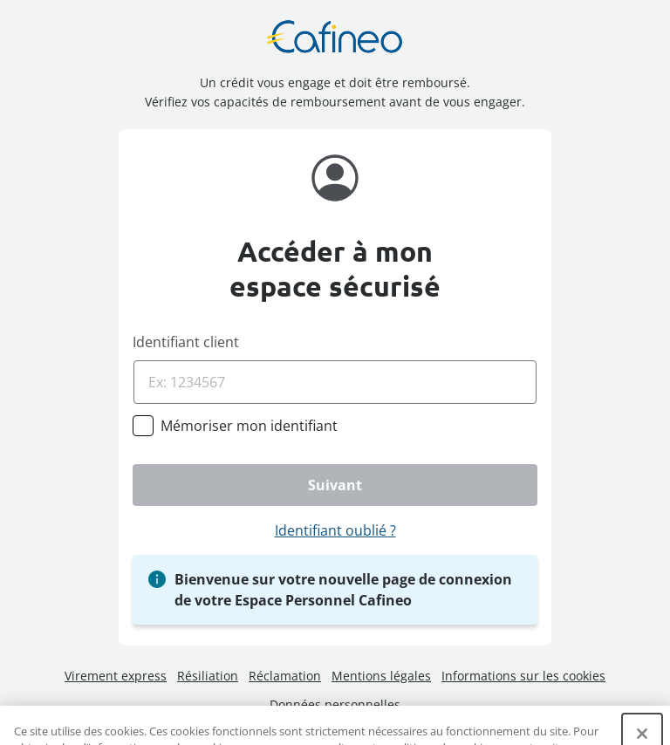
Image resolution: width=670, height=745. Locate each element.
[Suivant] (335, 485)
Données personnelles (335, 704)
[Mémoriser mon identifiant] (249, 425)
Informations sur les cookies (523, 675)
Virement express (116, 675)
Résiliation (207, 675)
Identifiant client (186, 342)
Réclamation (285, 675)
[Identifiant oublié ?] (335, 530)
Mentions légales (381, 675)
